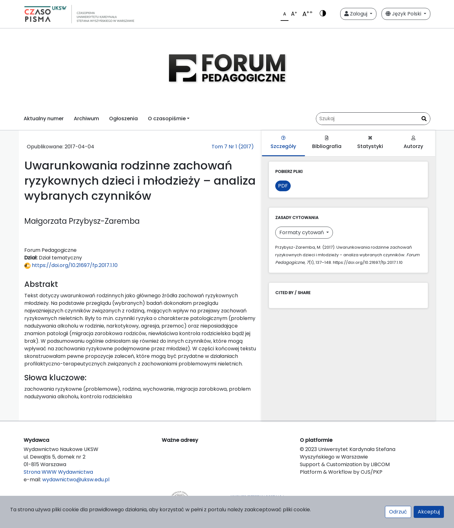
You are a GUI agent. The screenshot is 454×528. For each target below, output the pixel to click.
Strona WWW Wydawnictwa (58, 472)
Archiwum (86, 118)
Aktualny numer (44, 118)
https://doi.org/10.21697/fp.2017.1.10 (71, 265)
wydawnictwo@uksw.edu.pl (75, 479)
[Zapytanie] (373, 119)
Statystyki (370, 143)
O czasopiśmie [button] (167, 118)
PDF (283, 185)
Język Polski (404, 13)
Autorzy (413, 143)
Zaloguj (356, 13)
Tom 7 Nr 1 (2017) (233, 146)
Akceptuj (429, 511)
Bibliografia (326, 143)
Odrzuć (398, 511)
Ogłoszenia (123, 118)
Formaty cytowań (302, 232)
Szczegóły (283, 143)
